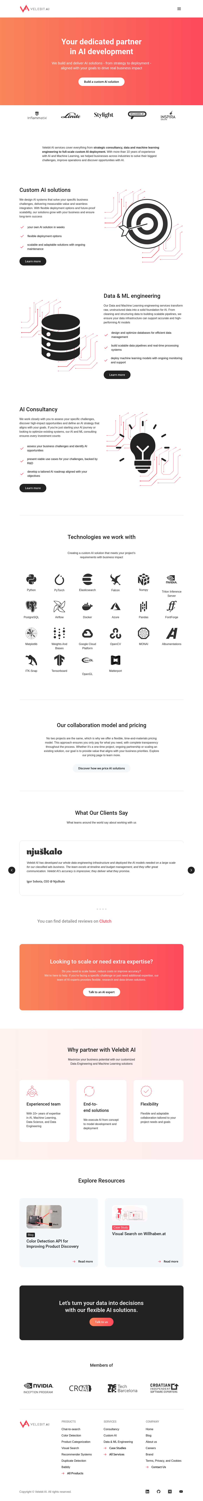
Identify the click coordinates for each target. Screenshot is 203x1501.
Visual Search (70, 1448)
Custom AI (110, 1435)
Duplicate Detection (74, 1460)
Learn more (33, 261)
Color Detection (71, 1435)
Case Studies (117, 1448)
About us (151, 1441)
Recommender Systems (77, 1454)
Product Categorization (76, 1441)
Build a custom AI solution (101, 82)
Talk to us (101, 1322)
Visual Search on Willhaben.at (139, 1233)
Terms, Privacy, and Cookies (164, 1460)
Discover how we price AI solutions (101, 768)
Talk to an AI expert (102, 992)
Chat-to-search (71, 1429)
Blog (148, 1435)
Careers (151, 1448)
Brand (149, 1454)
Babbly (66, 1467)
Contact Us (158, 1467)
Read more (85, 1261)
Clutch (105, 921)
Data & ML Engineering (118, 1441)
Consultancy (111, 1429)
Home (149, 1429)
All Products (75, 1473)
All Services (116, 1454)
